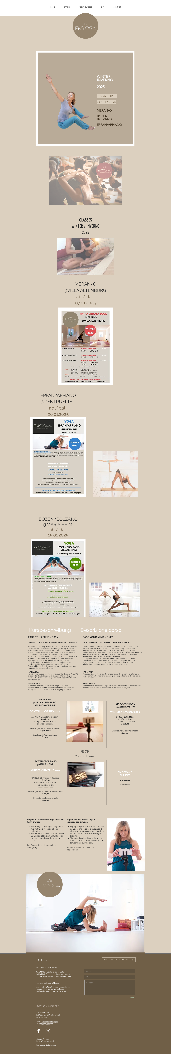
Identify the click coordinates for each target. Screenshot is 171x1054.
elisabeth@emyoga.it (50, 1022)
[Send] (132, 997)
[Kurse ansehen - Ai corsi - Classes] (119, 959)
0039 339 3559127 (46, 1024)
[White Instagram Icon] (48, 1031)
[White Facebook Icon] (39, 1031)
